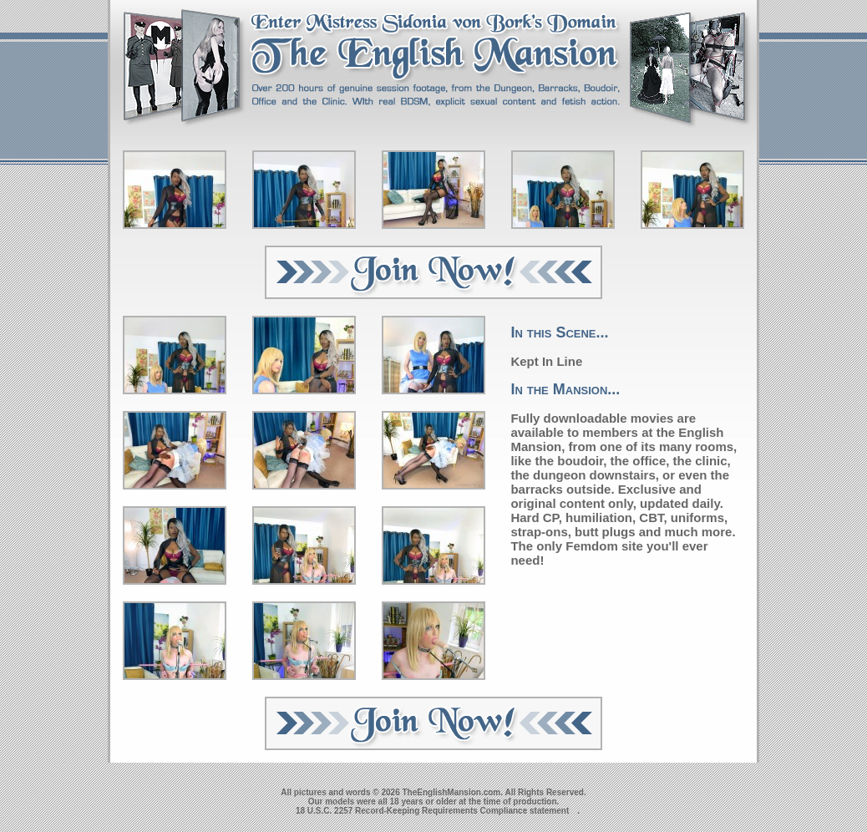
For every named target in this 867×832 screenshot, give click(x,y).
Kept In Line (546, 361)
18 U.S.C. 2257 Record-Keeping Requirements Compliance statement (432, 810)
